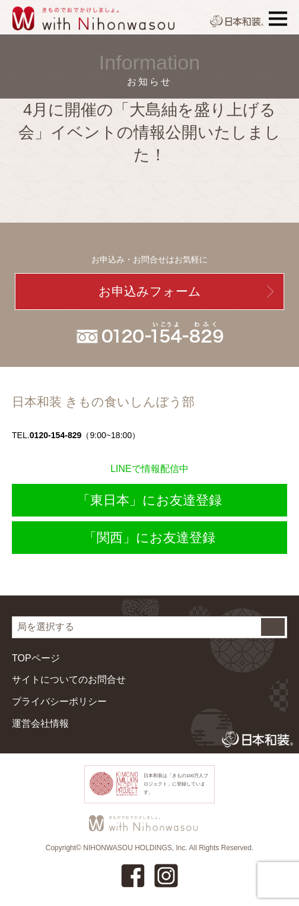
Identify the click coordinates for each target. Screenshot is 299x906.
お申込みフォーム (149, 291)
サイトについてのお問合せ (69, 679)
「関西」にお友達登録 (149, 537)
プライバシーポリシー (59, 701)
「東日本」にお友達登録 (149, 500)
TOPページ (36, 658)
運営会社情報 (40, 723)
